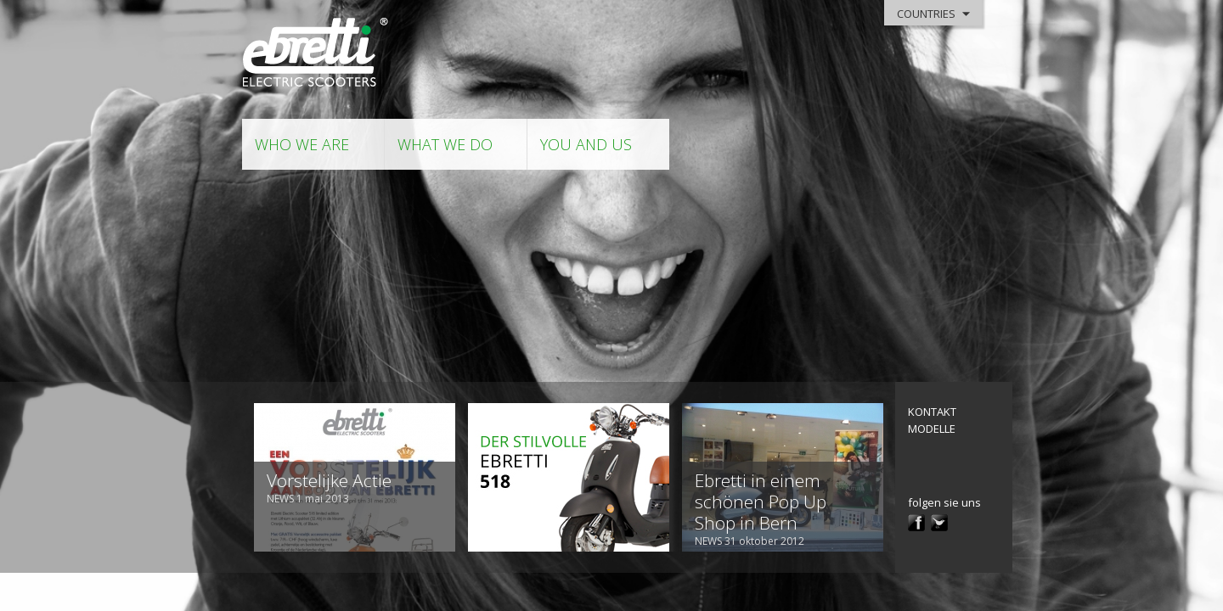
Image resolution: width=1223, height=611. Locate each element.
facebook (916, 522)
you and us (586, 144)
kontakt (932, 411)
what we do (445, 144)
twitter (939, 522)
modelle (931, 428)
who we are (302, 144)
